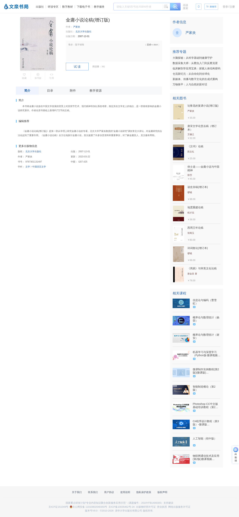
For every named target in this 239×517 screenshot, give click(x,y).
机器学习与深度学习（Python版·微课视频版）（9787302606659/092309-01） (206, 353)
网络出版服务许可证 (179, 506)
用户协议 (109, 492)
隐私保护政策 (143, 492)
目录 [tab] (50, 90)
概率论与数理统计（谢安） (206, 336)
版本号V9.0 (91, 510)
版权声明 (162, 492)
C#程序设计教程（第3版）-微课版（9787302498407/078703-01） (206, 423)
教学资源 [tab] (96, 90)
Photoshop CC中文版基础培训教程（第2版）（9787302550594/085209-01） (206, 405)
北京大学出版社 (83, 31)
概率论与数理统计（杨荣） (206, 319)
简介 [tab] (27, 90)
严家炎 (76, 26)
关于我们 (77, 492)
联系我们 (93, 492)
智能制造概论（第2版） (204, 388)
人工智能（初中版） (205, 438)
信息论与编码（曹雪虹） (205, 302)
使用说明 (125, 492)
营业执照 (162, 506)
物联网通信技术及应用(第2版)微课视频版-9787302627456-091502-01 (206, 457)
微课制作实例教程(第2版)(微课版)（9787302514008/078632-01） (206, 371)
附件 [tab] (73, 90)
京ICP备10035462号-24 (121, 506)
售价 (70, 44)
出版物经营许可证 (146, 506)
